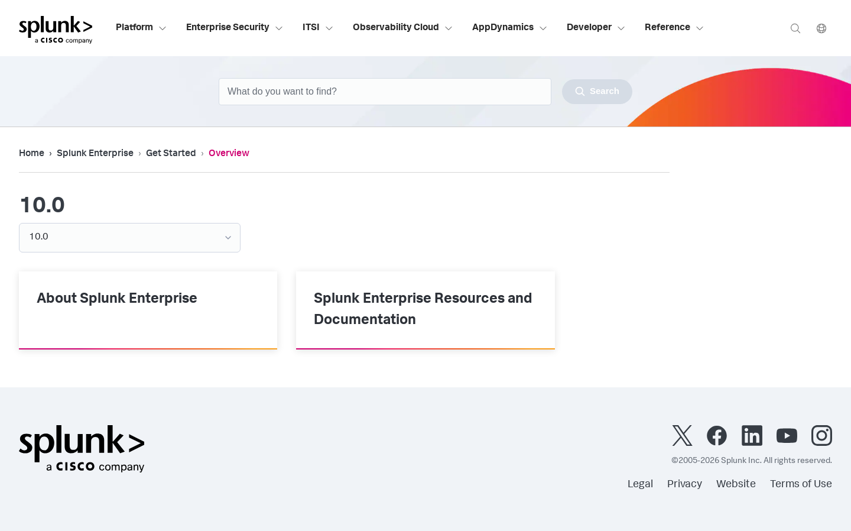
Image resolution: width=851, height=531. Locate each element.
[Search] (795, 28)
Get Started (171, 154)
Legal (640, 485)
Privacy (684, 485)
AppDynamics (510, 28)
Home (31, 154)
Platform (141, 28)
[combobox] (425, 91)
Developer (596, 28)
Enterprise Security (235, 28)
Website (736, 485)
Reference (674, 28)
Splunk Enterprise (95, 154)
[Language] (821, 28)
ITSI (318, 28)
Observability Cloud (403, 28)
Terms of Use (801, 485)
